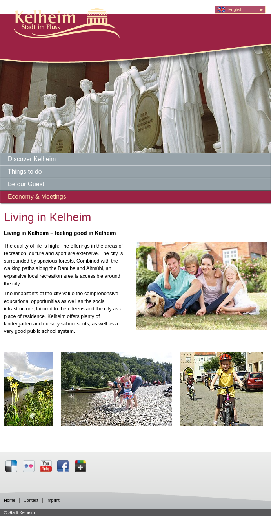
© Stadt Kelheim (19, 512)
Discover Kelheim (32, 159)
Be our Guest (26, 184)
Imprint (53, 500)
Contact (31, 500)
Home (9, 500)
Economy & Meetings (37, 196)
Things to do (25, 171)
